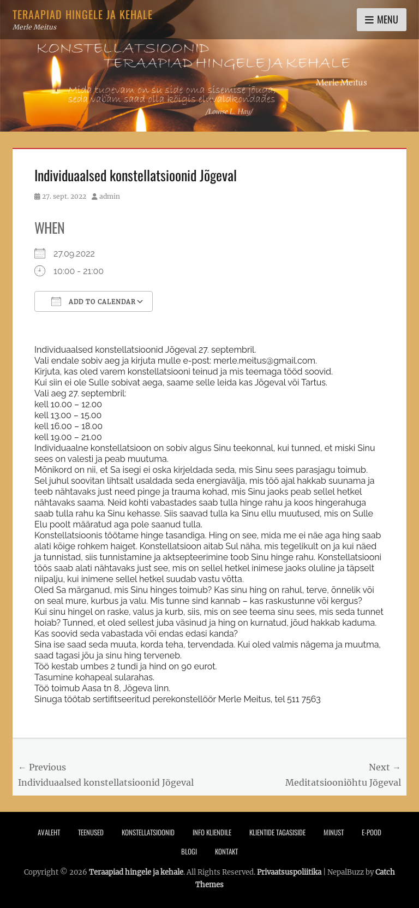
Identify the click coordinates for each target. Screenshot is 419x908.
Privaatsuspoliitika (289, 872)
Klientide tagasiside (277, 832)
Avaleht (49, 832)
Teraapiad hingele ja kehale (83, 14)
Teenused (91, 832)
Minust (334, 832)
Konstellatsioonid (148, 832)
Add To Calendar (93, 301)
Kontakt (226, 851)
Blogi (189, 851)
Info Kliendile (212, 832)
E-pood (371, 832)
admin (109, 196)
